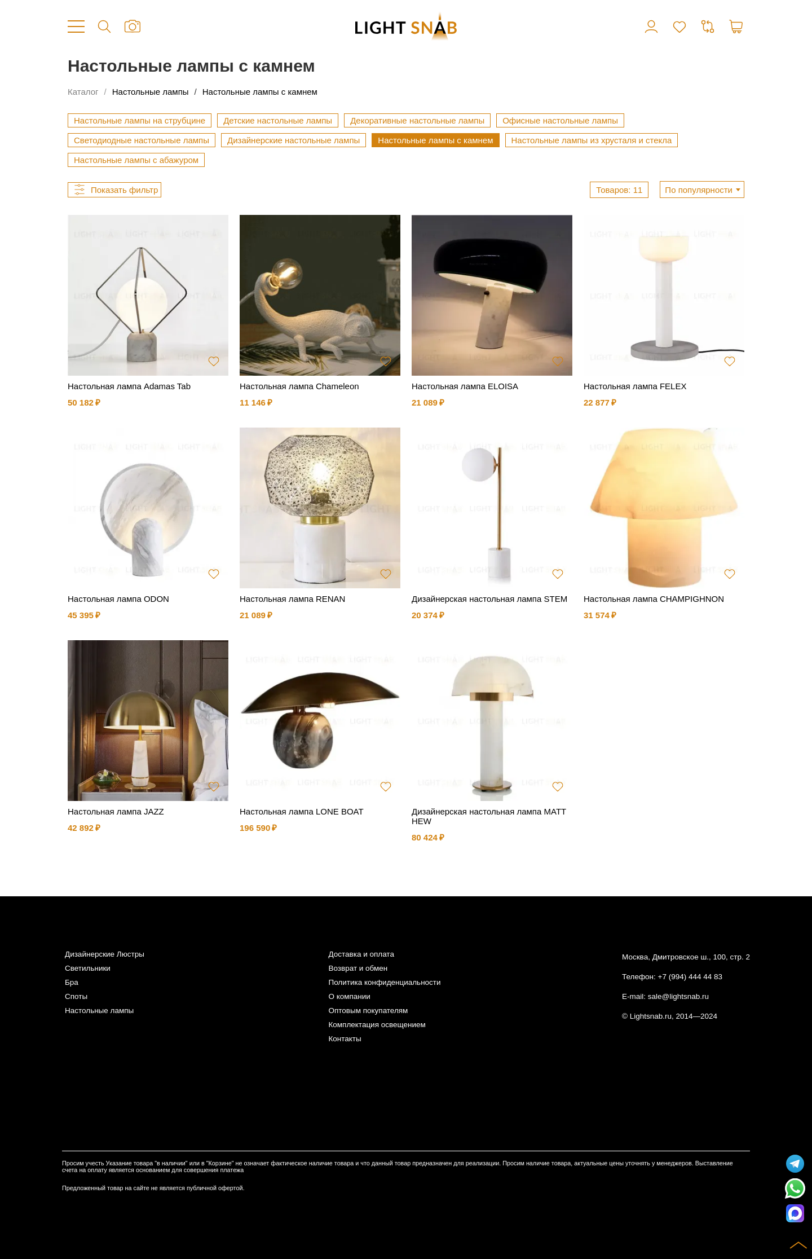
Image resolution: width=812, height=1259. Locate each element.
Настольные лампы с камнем (259, 91)
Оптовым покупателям (368, 1010)
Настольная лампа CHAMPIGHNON (654, 599)
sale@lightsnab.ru (678, 996)
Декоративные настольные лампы (417, 120)
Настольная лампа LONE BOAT (302, 811)
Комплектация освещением (376, 1024)
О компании (349, 996)
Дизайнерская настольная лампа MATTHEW (489, 816)
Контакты (344, 1039)
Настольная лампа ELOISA (465, 386)
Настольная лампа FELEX (635, 386)
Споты (76, 996)
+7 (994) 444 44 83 (690, 976)
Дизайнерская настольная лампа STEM (489, 599)
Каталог (83, 91)
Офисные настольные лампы (560, 120)
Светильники (88, 968)
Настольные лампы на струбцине (139, 120)
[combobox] (702, 189)
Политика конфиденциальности (384, 982)
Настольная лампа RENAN (292, 599)
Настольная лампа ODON (118, 599)
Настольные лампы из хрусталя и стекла (591, 140)
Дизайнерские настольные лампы (293, 140)
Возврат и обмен (357, 968)
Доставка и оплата (361, 954)
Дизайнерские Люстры (104, 954)
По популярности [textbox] (698, 190)
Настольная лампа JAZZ (116, 811)
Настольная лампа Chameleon (299, 386)
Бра (71, 982)
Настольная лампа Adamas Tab (129, 386)
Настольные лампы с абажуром (136, 160)
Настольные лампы (150, 91)
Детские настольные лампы (277, 120)
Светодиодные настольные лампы (141, 140)
